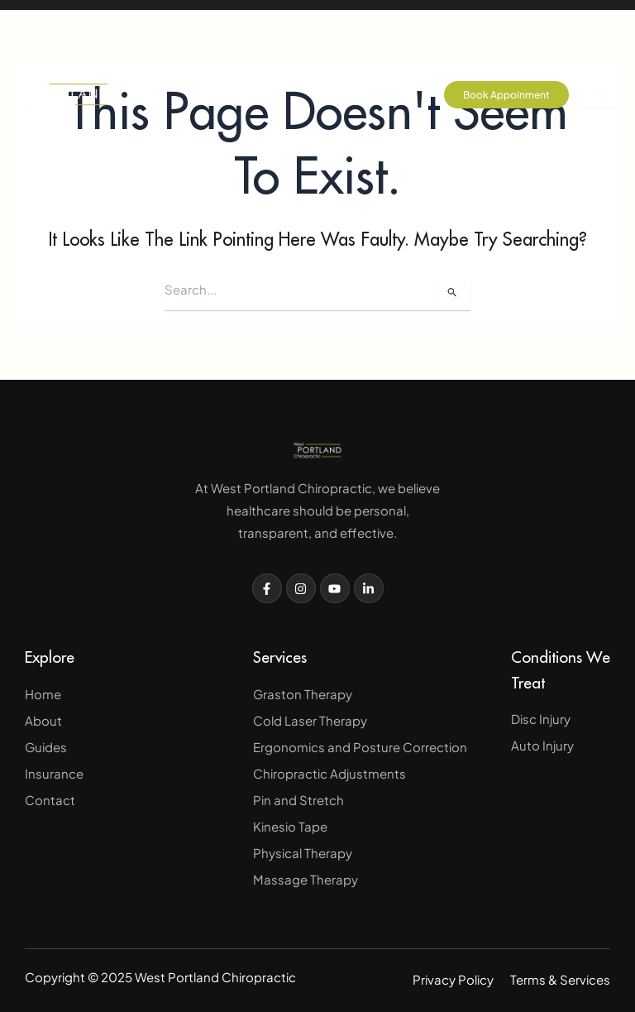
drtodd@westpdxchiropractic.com (523, 28)
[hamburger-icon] (599, 96)
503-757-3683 (73, 31)
